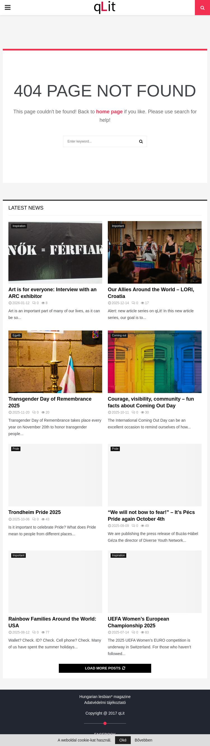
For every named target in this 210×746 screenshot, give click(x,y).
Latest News (25, 208)
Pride (16, 448)
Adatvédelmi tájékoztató (105, 702)
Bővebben (143, 740)
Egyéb (16, 335)
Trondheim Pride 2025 (34, 512)
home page (109, 111)
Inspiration (19, 226)
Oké (123, 740)
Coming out (119, 335)
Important (118, 226)
